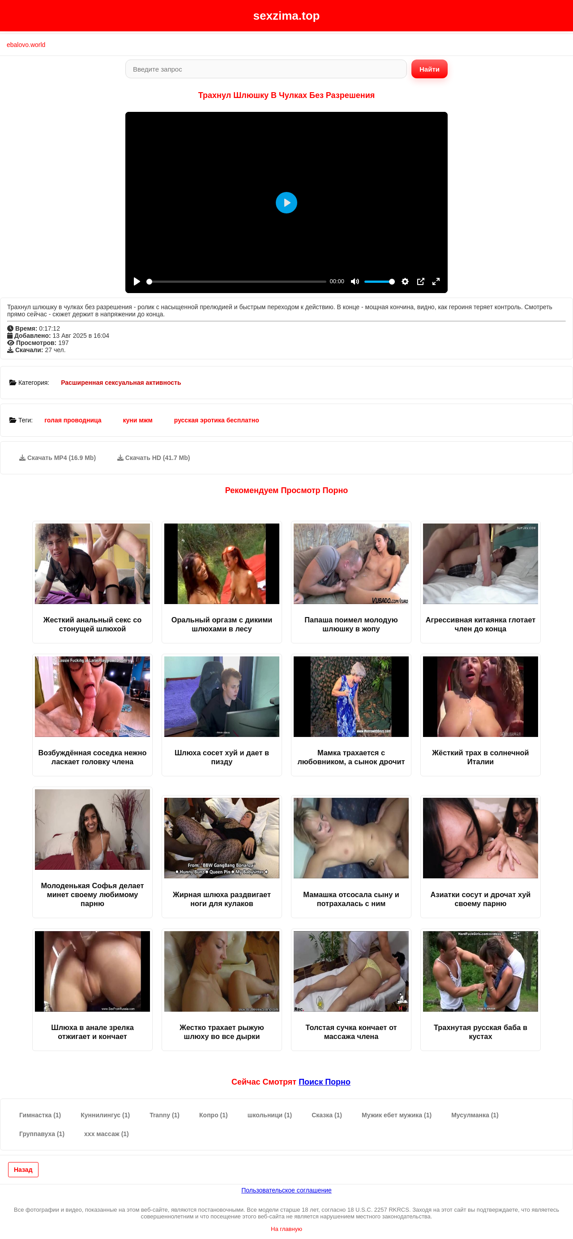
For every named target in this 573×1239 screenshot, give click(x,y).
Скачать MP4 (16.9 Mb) (57, 457)
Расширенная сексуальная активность (121, 382)
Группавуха (41, 1133)
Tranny (165, 1115)
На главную (286, 1229)
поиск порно (325, 1081)
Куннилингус (105, 1115)
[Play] (137, 281)
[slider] (236, 281)
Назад (23, 1169)
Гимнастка (40, 1115)
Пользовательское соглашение (286, 1190)
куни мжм (138, 420)
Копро (213, 1115)
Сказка (327, 1115)
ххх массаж (106, 1133)
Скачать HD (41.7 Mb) (153, 457)
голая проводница (72, 420)
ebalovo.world (26, 44)
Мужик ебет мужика (397, 1115)
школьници (270, 1115)
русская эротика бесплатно (216, 420)
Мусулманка (475, 1115)
